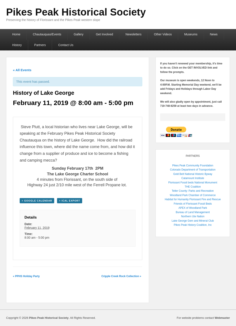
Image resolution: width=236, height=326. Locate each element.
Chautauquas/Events (47, 34)
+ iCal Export (69, 200)
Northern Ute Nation (193, 216)
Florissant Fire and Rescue (205, 199)
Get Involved (104, 34)
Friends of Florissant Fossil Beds (193, 203)
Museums (191, 34)
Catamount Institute (192, 178)
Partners (40, 45)
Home (16, 34)
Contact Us (65, 45)
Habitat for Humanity (177, 199)
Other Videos (163, 34)
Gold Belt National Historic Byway (192, 174)
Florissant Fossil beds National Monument (192, 182)
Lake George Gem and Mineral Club (193, 220)
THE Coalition (193, 186)
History (17, 45)
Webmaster (222, 317)
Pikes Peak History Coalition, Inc (193, 224)
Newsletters (133, 34)
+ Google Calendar (37, 200)
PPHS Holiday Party (26, 276)
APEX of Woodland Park (193, 207)
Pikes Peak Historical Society (76, 12)
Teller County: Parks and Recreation (193, 190)
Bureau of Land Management (193, 212)
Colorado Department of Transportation (192, 169)
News (214, 34)
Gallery (78, 34)
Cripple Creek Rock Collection (121, 276)
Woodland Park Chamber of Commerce (193, 195)
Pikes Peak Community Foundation (192, 165)
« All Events (22, 70)
